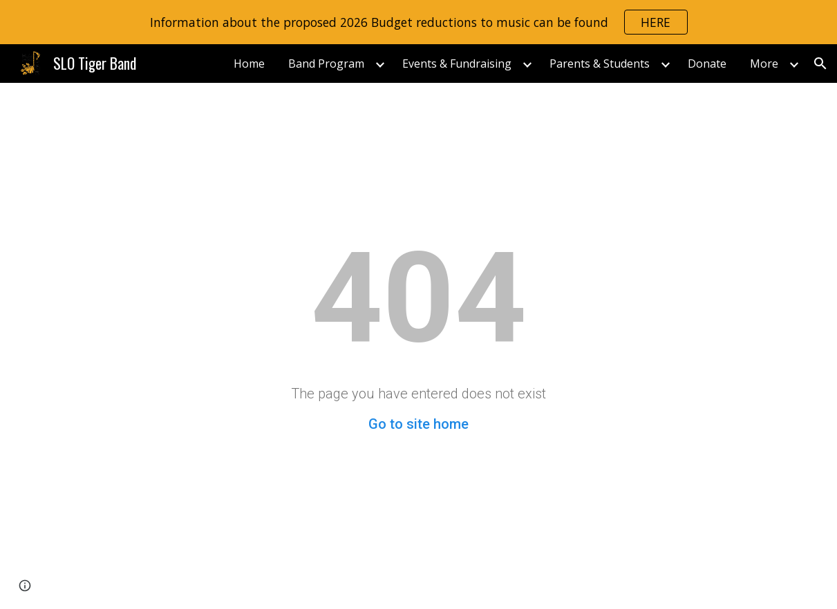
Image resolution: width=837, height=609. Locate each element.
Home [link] (249, 63)
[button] (820, 63)
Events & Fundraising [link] (456, 63)
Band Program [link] (326, 63)
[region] (418, 22)
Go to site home (418, 424)
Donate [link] (707, 63)
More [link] (764, 63)
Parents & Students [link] (599, 63)
